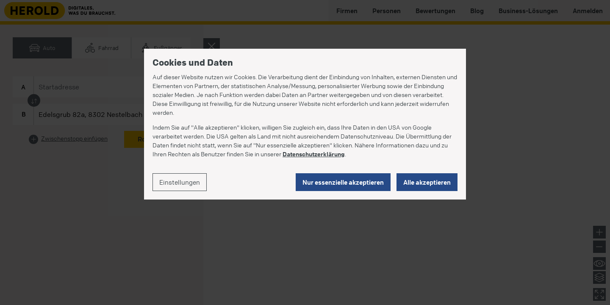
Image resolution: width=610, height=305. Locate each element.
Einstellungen (179, 182)
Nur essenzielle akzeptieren (343, 182)
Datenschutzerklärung (314, 154)
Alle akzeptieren (427, 182)
